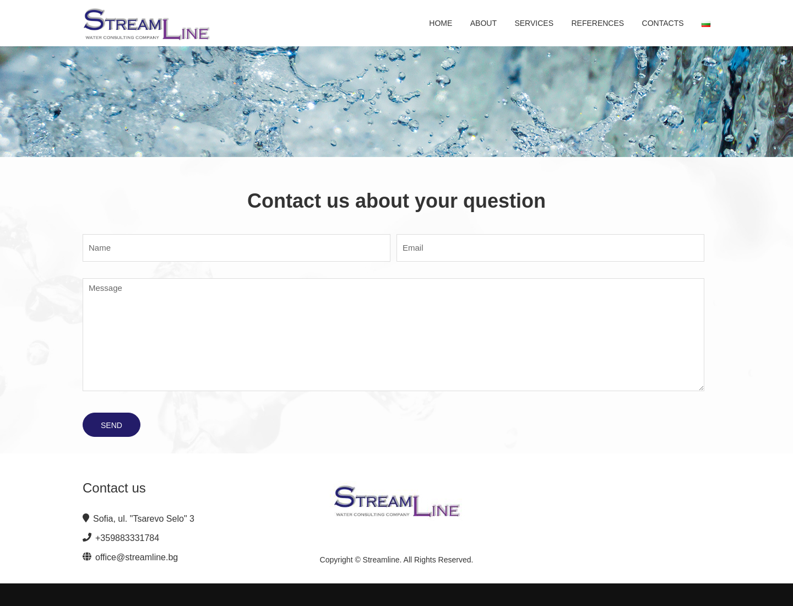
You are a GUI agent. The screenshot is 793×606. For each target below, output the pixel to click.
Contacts (663, 23)
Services (533, 23)
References (597, 23)
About (483, 23)
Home (440, 23)
